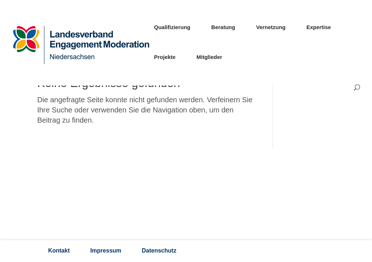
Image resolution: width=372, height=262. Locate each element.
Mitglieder (209, 57)
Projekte (164, 57)
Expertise (318, 27)
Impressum (105, 250)
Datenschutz (159, 250)
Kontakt (59, 250)
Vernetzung (271, 27)
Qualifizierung (172, 27)
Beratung (223, 27)
